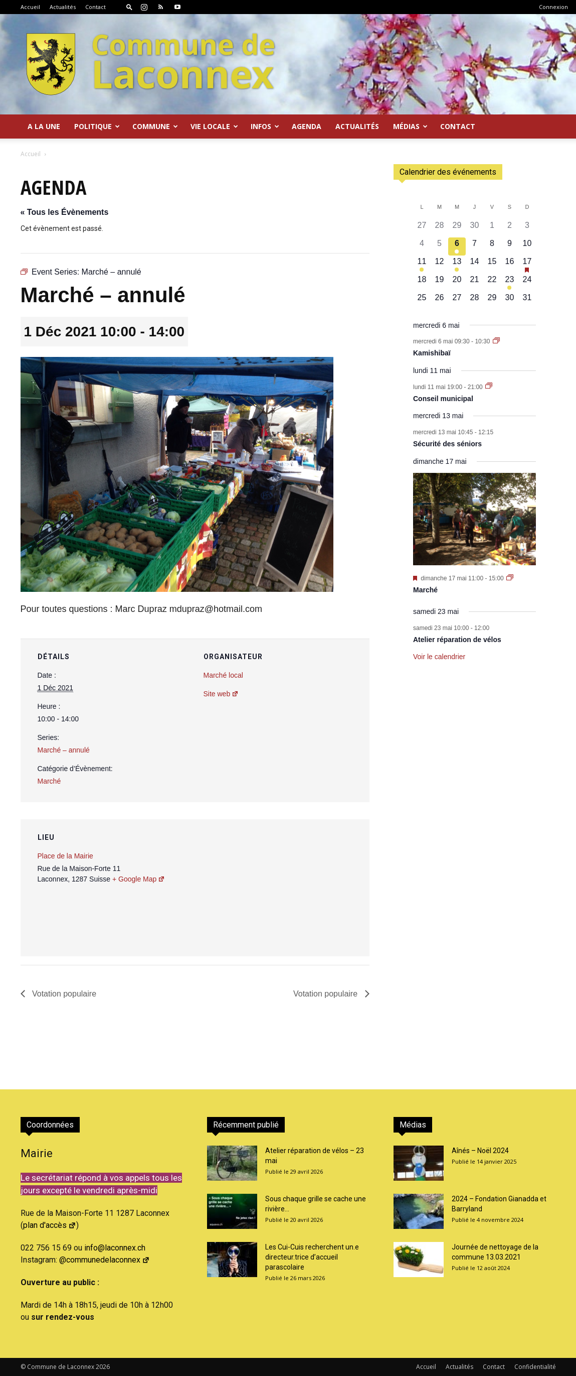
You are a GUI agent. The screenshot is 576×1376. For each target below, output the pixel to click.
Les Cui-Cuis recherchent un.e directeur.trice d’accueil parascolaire (312, 1257)
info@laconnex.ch (114, 1248)
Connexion (553, 7)
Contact (95, 7)
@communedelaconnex (104, 1260)
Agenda (306, 126)
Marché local (223, 675)
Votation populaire (63, 993)
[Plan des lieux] (308, 888)
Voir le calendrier (439, 657)
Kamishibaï (432, 353)
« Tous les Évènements (65, 212)
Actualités (63, 7)
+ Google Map (138, 879)
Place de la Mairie (65, 856)
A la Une (44, 126)
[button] (129, 7)
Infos (265, 126)
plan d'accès (49, 1225)
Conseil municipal (443, 399)
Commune (155, 126)
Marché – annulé (64, 750)
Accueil (30, 7)
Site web (221, 694)
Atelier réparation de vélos (457, 640)
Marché (49, 781)
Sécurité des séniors (447, 444)
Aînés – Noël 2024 (480, 1151)
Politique (97, 126)
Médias (410, 126)
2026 (103, 1366)
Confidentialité (535, 1366)
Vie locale (214, 126)
